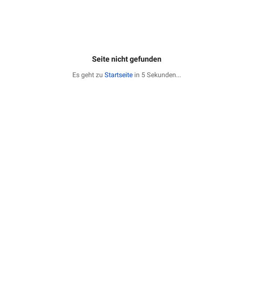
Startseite (119, 75)
